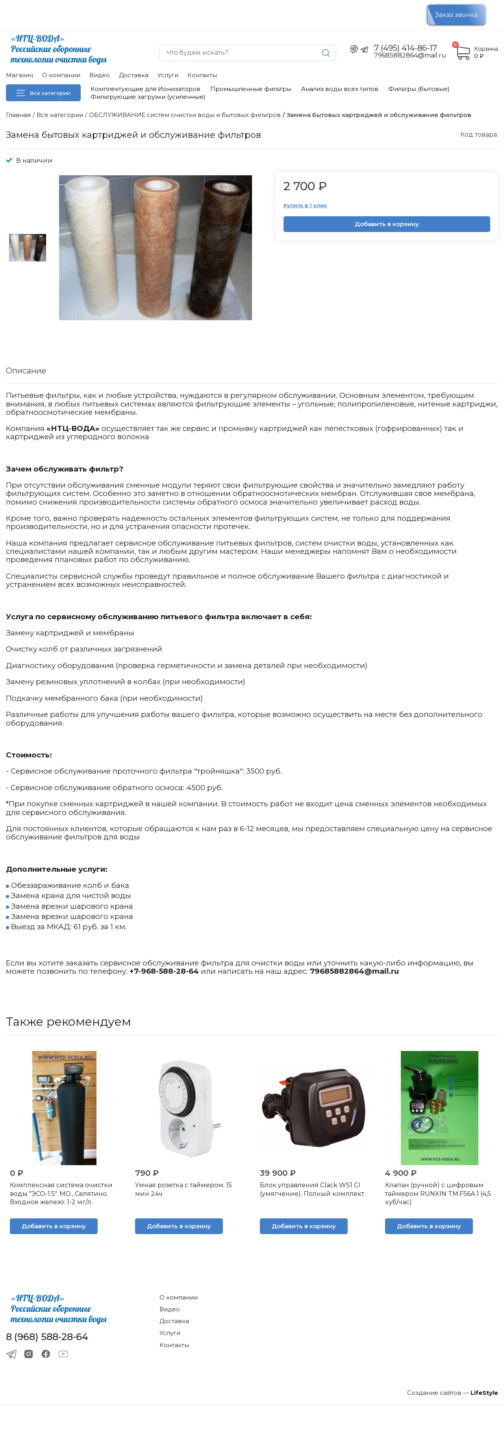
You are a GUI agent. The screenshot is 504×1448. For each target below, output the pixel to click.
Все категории (43, 93)
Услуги (168, 75)
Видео (99, 75)
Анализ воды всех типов (339, 89)
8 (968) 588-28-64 (47, 1337)
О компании (61, 75)
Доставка (133, 75)
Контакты (202, 75)
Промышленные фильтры (250, 89)
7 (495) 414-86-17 (405, 48)
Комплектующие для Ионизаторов (145, 89)
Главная (18, 115)
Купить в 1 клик (305, 205)
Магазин (19, 75)
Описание (26, 370)
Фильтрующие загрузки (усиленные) (148, 96)
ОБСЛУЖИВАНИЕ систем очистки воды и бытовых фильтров (185, 115)
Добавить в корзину (387, 224)
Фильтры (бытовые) (419, 89)
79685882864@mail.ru (354, 971)
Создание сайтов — (452, 1392)
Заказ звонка (456, 15)
